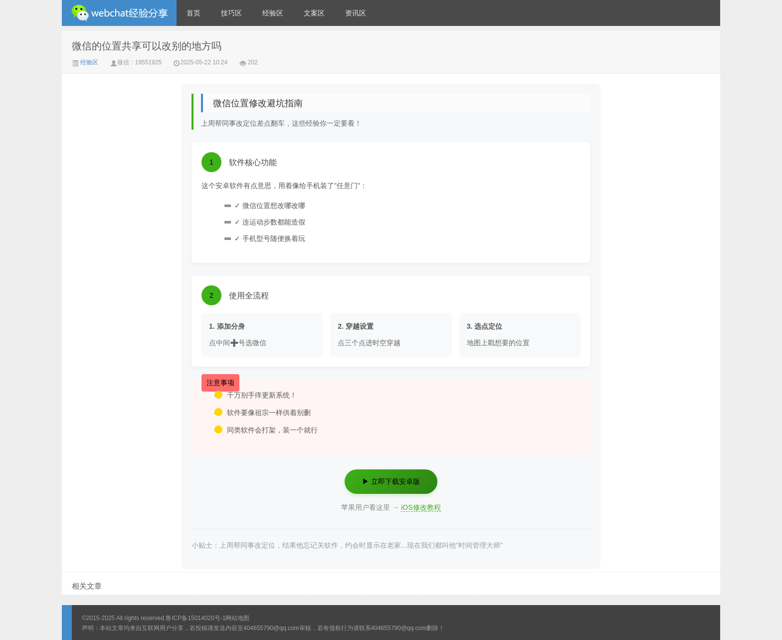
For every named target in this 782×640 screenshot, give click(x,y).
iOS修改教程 (420, 507)
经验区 (272, 13)
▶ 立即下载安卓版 (391, 481)
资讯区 (355, 13)
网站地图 (237, 618)
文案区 (314, 13)
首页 (193, 13)
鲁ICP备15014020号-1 (195, 618)
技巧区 (231, 13)
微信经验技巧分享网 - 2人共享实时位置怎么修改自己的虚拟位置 (119, 13)
